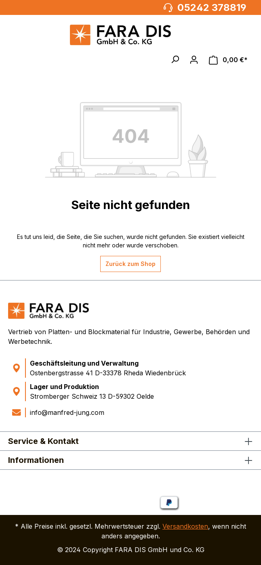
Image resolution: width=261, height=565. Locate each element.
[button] (175, 59)
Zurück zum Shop (130, 263)
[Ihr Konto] (194, 60)
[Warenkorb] (228, 60)
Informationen (36, 460)
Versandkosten (185, 526)
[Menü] (17, 60)
